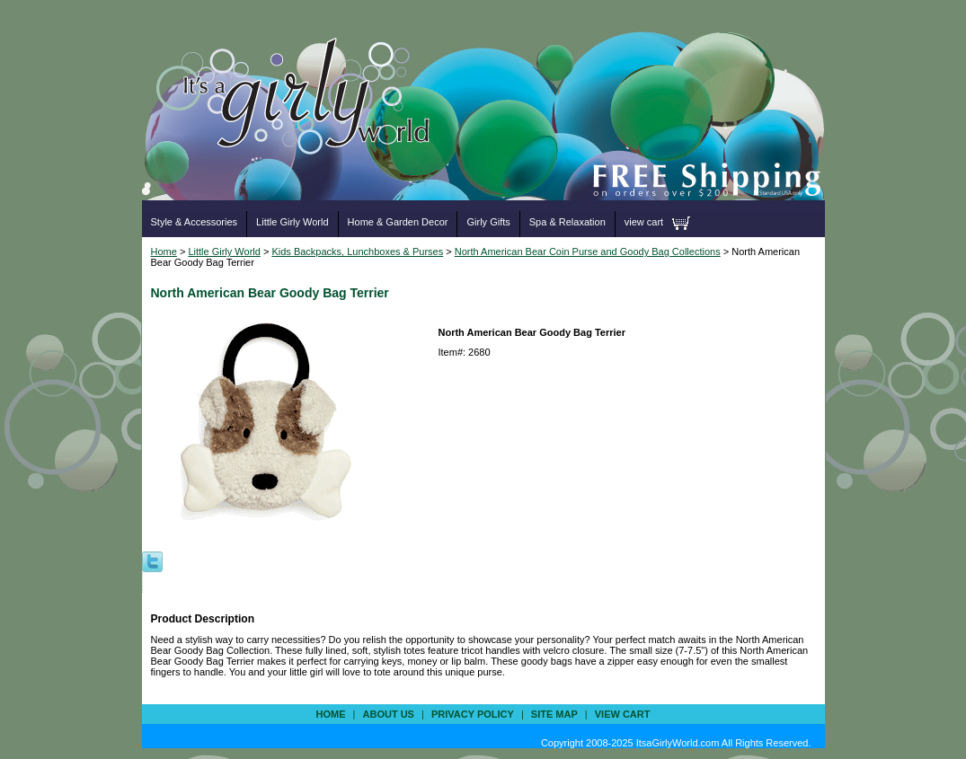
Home (164, 251)
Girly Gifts (488, 221)
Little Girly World (292, 221)
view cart (644, 221)
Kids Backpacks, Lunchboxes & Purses (357, 251)
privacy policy (472, 714)
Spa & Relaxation (567, 221)
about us (388, 714)
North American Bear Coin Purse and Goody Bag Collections (588, 251)
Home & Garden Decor (398, 221)
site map (554, 714)
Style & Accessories (194, 221)
